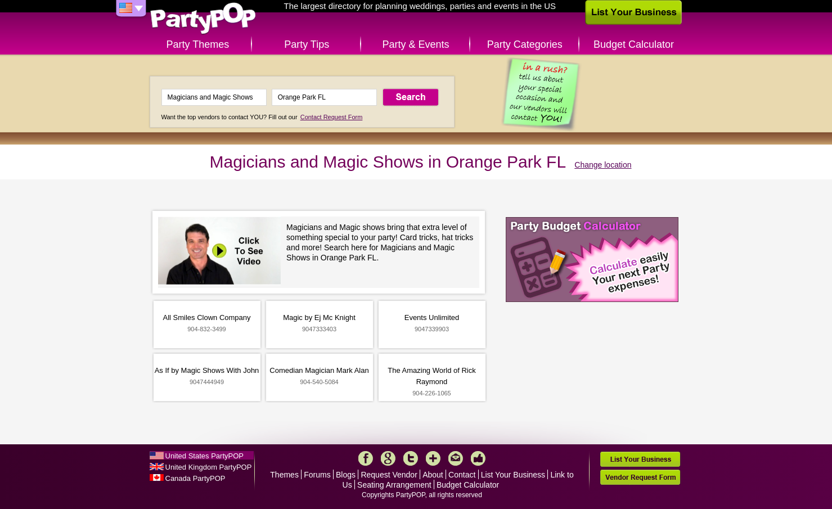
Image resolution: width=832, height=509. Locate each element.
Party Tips (306, 44)
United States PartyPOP (204, 456)
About (432, 474)
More (433, 458)
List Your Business (513, 474)
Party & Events (415, 44)
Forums (317, 474)
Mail (455, 458)
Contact (461, 474)
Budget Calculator (633, 44)
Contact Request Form (331, 117)
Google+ (388, 458)
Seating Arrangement (394, 484)
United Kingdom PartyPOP (208, 467)
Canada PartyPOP (195, 478)
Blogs (346, 474)
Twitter (410, 458)
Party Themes (198, 44)
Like (478, 458)
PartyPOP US (203, 18)
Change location (602, 164)
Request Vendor (389, 474)
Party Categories (525, 44)
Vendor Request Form (640, 477)
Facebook (365, 458)
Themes (284, 474)
